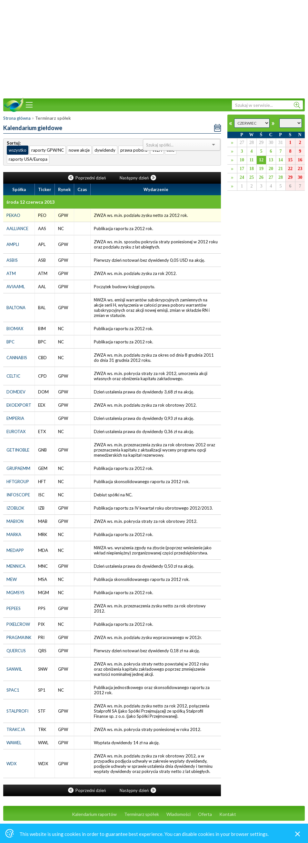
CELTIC (13, 376)
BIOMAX (14, 328)
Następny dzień (138, 177)
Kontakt (227, 814)
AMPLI (12, 244)
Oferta (205, 814)
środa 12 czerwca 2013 (30, 202)
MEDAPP (15, 550)
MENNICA (15, 566)
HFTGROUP (17, 481)
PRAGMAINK (18, 637)
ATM (11, 273)
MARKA (13, 534)
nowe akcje (79, 150)
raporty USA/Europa (28, 159)
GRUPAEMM (18, 468)
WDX (11, 763)
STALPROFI (17, 711)
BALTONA (15, 307)
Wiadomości (178, 814)
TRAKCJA (15, 729)
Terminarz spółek (141, 814)
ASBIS (12, 260)
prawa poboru (133, 150)
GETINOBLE (17, 449)
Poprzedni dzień (87, 177)
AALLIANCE (17, 228)
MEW (11, 579)
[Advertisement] (154, 48)
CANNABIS (16, 357)
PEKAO (13, 215)
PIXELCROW (18, 624)
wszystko (17, 150)
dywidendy (104, 150)
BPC (10, 341)
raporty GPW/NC (47, 150)
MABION (15, 521)
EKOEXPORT (18, 405)
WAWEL (13, 742)
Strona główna (17, 118)
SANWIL (14, 669)
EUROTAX (15, 431)
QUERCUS (16, 650)
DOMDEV (15, 391)
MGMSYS (15, 592)
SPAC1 (12, 690)
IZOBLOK (15, 508)
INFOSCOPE (18, 494)
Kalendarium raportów (94, 814)
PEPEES (13, 608)
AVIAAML (15, 286)
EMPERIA (15, 418)
